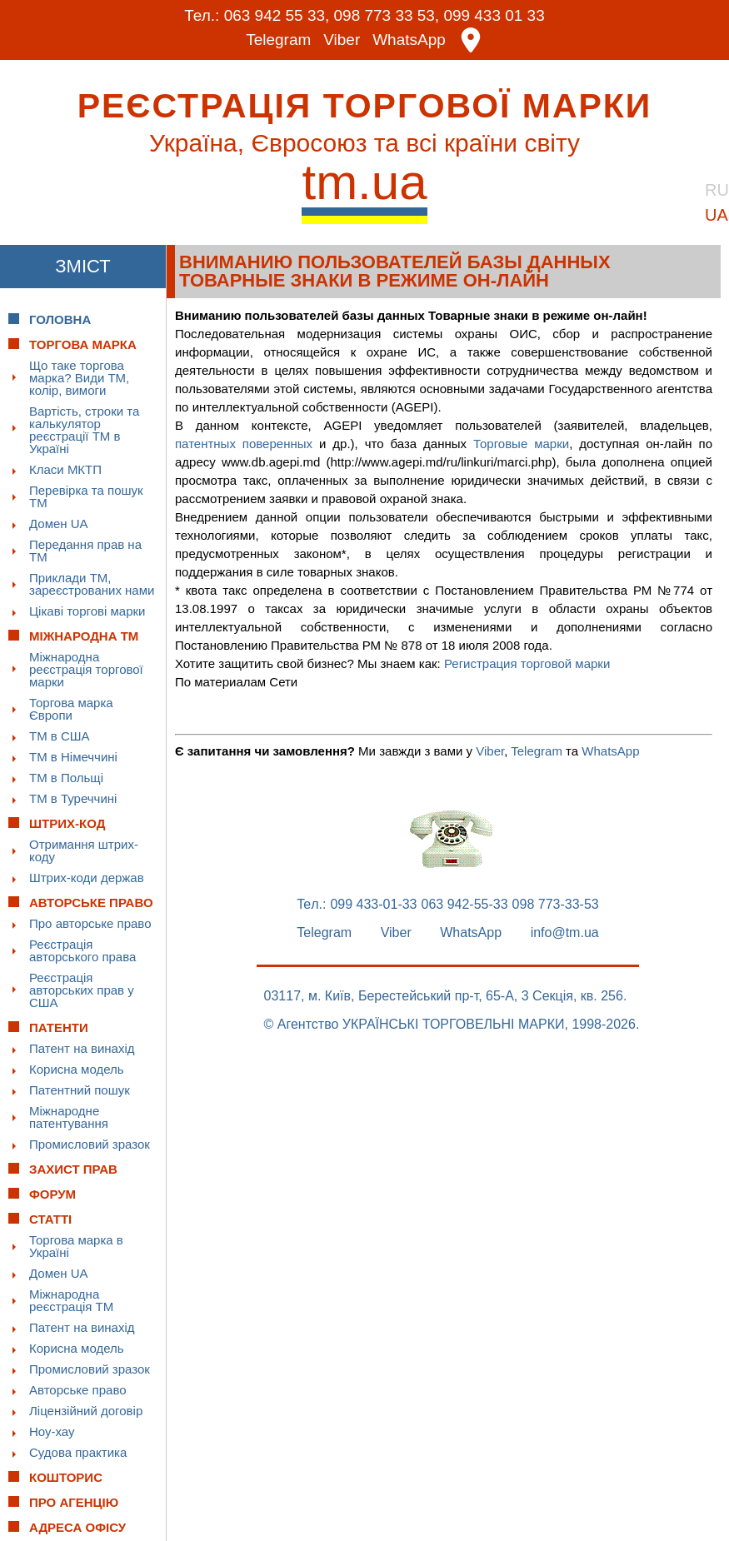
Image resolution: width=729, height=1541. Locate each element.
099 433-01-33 (373, 903)
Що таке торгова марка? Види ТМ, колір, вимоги (79, 377)
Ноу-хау (52, 1430)
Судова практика (78, 1451)
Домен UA (58, 522)
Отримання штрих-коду (83, 849)
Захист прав (73, 1168)
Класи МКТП (65, 468)
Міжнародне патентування (68, 1116)
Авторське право (78, 1389)
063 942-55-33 (465, 903)
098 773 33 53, (386, 15)
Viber (341, 39)
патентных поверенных (243, 443)
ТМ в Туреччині (73, 797)
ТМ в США (59, 735)
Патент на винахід (82, 1047)
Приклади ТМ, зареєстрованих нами (91, 583)
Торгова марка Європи (71, 708)
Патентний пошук (79, 1089)
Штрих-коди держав (86, 876)
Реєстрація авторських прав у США (81, 989)
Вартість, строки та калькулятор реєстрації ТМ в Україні (84, 429)
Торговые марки (521, 443)
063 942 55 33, (276, 15)
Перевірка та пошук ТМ (86, 495)
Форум (52, 1193)
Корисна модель (76, 1068)
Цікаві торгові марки (87, 610)
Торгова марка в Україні (76, 1245)
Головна (60, 319)
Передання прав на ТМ (85, 549)
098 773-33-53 (555, 903)
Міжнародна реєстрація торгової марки (86, 668)
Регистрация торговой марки (527, 663)
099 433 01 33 (495, 15)
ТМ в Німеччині (73, 756)
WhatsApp (409, 39)
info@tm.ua (565, 932)
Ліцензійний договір (85, 1410)
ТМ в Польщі (66, 776)
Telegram (278, 39)
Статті (50, 1218)
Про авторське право (90, 922)
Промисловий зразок (89, 1143)
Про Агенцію (73, 1501)
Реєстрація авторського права (82, 949)
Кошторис (65, 1476)
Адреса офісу (77, 1526)
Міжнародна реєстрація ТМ (71, 1299)
